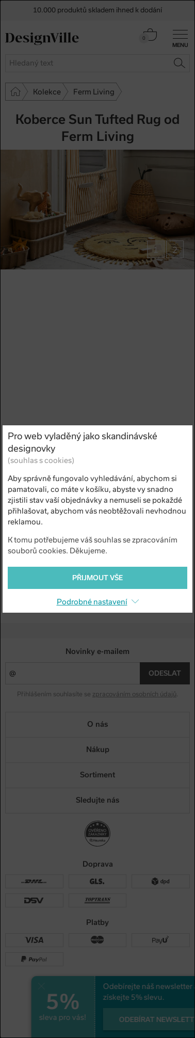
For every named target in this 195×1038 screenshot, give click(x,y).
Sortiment (97, 775)
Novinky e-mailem (97, 651)
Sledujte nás (97, 800)
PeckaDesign (97, 1026)
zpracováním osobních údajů (134, 694)
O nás (97, 724)
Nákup (97, 749)
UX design (66, 1017)
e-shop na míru (112, 1017)
